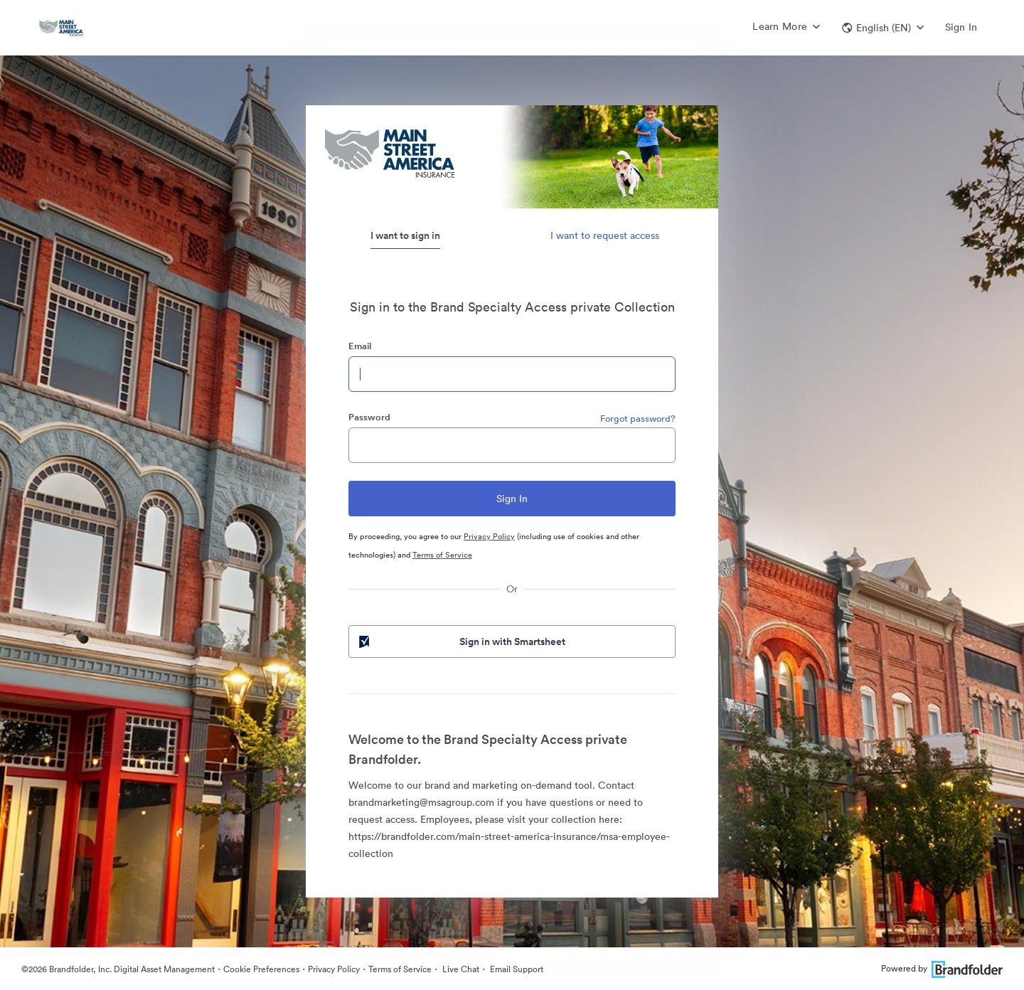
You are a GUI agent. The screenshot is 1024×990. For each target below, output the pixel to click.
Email (359, 346)
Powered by (942, 968)
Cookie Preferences (261, 969)
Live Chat (459, 969)
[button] (882, 27)
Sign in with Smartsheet (460, 641)
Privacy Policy (489, 536)
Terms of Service (442, 554)
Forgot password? (638, 418)
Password (369, 417)
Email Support (515, 969)
